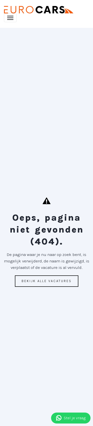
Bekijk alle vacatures (47, 281)
